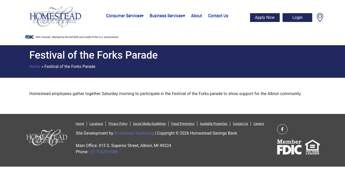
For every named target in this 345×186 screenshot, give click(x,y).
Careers (258, 124)
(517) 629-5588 (104, 151)
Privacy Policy (117, 124)
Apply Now (265, 17)
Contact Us (218, 15)
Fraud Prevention (183, 124)
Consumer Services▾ (125, 15)
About (196, 15)
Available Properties (213, 124)
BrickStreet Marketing (134, 133)
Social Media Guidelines (149, 124)
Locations (96, 124)
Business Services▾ (167, 15)
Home (35, 66)
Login (297, 17)
